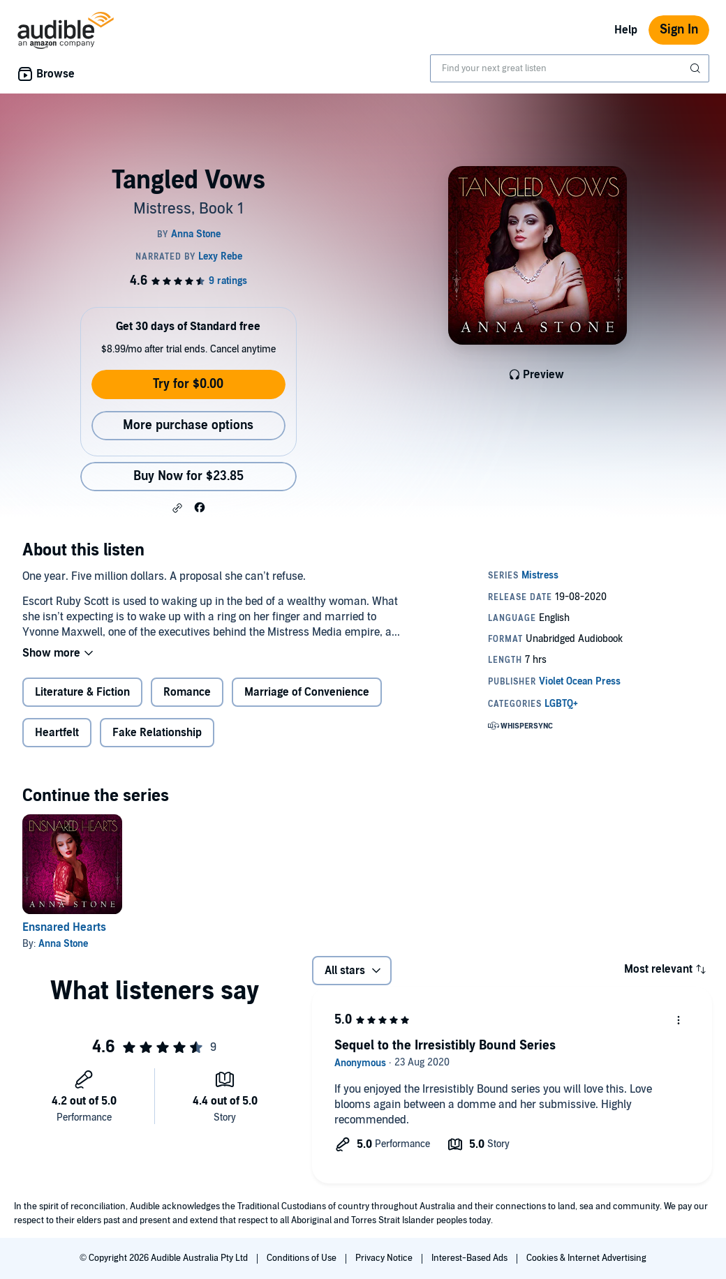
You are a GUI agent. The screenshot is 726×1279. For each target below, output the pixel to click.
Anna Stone (63, 944)
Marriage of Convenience (306, 692)
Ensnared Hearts (64, 927)
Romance (187, 692)
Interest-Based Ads (470, 1258)
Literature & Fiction (82, 692)
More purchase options (188, 425)
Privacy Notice (385, 1258)
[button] (177, 508)
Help (625, 30)
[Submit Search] (696, 68)
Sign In (679, 29)
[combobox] (569, 68)
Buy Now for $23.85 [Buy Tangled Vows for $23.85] (188, 476)
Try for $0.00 (188, 384)
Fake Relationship (157, 733)
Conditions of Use (303, 1258)
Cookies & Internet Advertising (586, 1258)
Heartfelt (57, 733)
